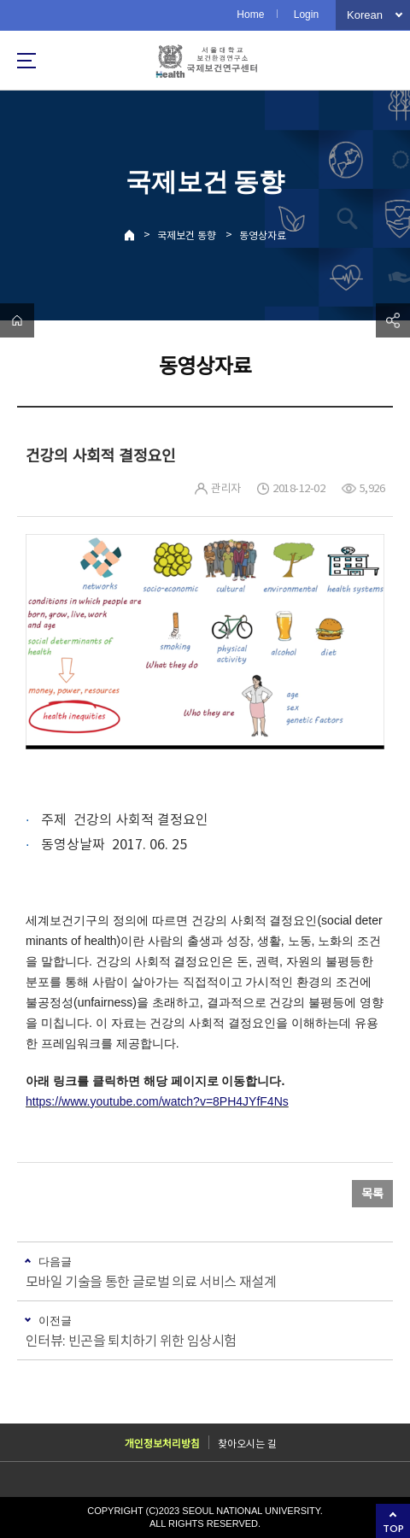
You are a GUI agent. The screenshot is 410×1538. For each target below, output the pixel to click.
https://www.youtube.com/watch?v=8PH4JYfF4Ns (157, 1101)
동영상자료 (262, 235)
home (17, 320)
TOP (393, 1528)
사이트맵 (26, 60)
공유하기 (393, 320)
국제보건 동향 (186, 235)
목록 (372, 1193)
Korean (365, 15)
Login (306, 15)
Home (250, 15)
